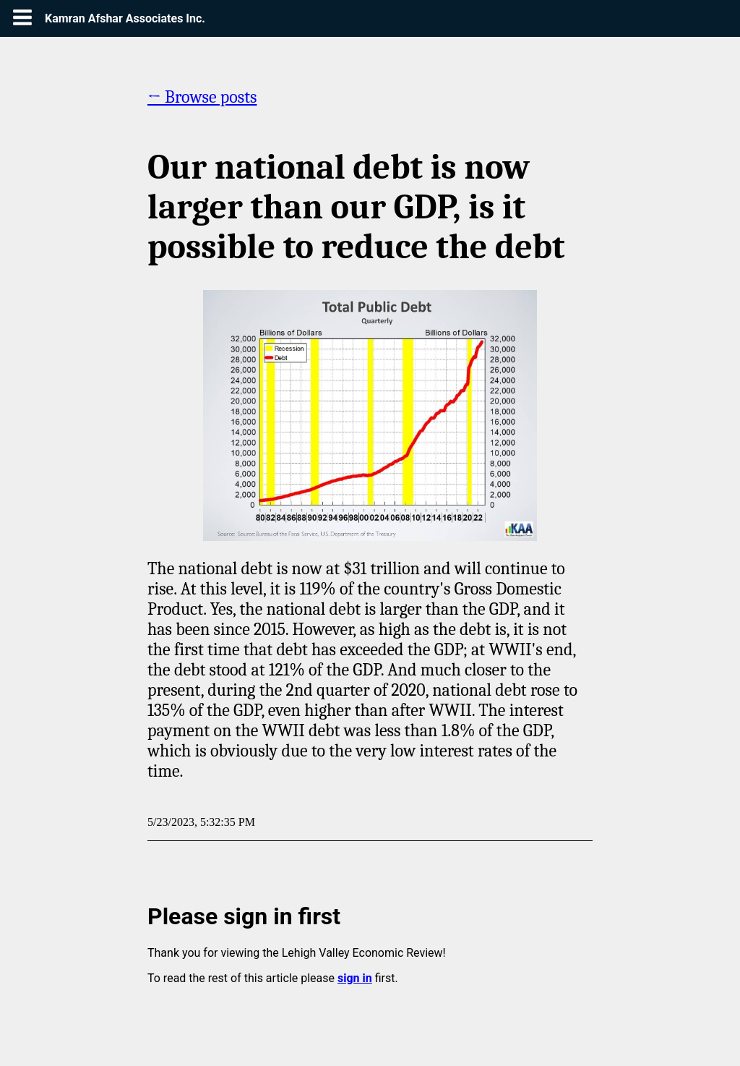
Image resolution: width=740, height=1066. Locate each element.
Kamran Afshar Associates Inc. (125, 18)
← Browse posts (202, 97)
